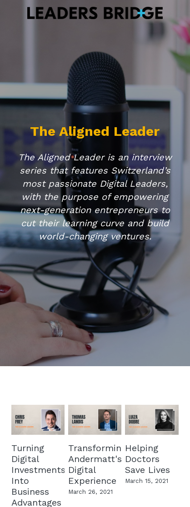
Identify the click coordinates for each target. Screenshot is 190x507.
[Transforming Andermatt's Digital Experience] (95, 420)
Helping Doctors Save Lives (147, 458)
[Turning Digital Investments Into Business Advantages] (38, 420)
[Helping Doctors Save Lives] (152, 420)
